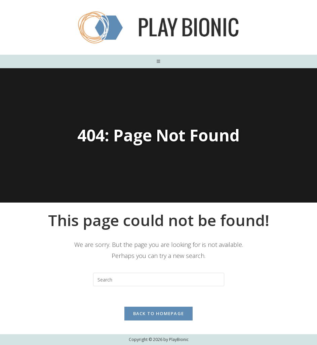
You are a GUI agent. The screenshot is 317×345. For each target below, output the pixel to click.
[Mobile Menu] (158, 61)
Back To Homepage (158, 313)
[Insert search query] (158, 279)
